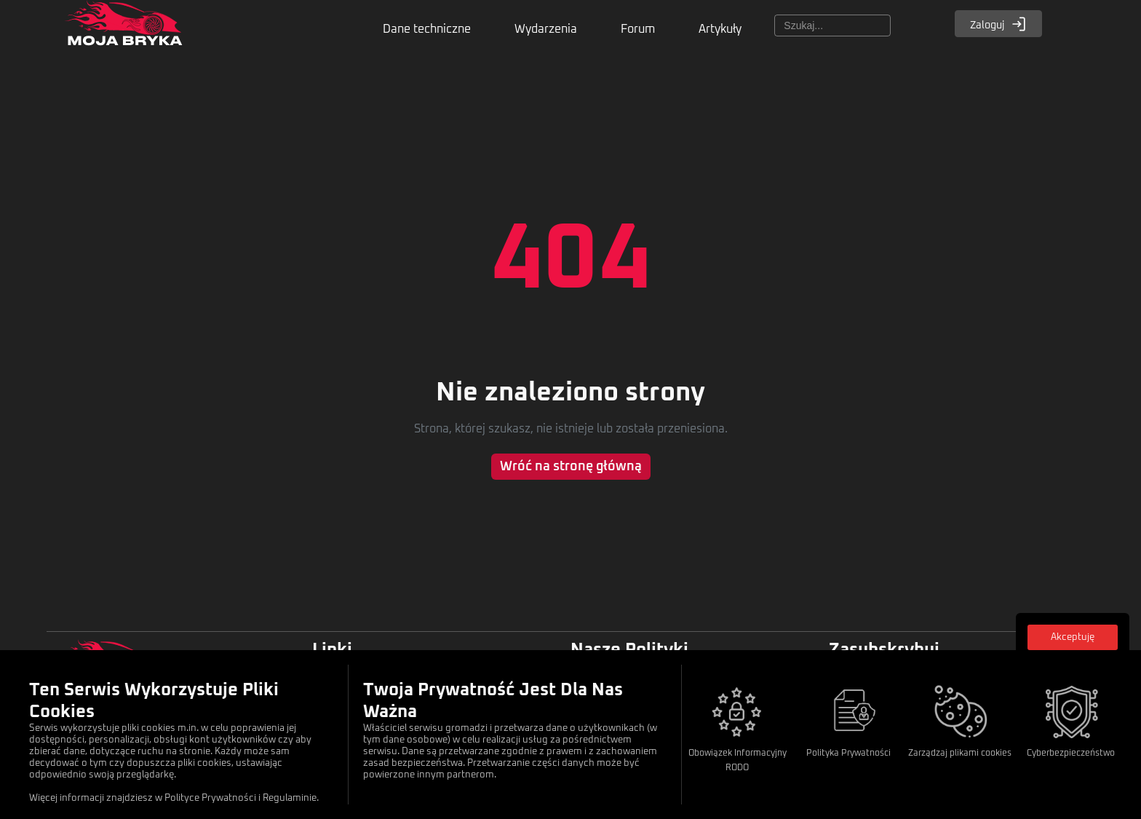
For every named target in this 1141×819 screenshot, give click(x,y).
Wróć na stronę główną (571, 466)
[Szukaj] (832, 25)
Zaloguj (998, 24)
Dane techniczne (427, 29)
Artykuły (720, 29)
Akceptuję (1072, 637)
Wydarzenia (545, 29)
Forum (638, 29)
